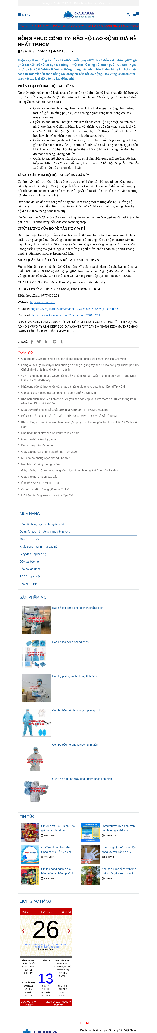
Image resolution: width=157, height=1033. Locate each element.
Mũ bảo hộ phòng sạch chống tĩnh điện (45, 458)
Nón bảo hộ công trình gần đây (40, 464)
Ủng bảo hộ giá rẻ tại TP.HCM (40, 482)
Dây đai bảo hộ (29, 561)
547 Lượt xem (63, 51)
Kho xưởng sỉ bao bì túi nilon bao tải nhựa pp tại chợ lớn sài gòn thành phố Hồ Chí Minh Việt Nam (79, 424)
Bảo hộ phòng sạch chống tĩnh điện (74, 676)
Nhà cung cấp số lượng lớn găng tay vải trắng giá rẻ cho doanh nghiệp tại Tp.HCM (73, 386)
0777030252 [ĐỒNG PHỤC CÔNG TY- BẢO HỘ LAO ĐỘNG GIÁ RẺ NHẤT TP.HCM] (62, 3)
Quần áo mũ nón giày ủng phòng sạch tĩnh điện (82, 778)
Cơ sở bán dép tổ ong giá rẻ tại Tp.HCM (46, 489)
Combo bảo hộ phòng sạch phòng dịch (76, 710)
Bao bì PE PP (28, 584)
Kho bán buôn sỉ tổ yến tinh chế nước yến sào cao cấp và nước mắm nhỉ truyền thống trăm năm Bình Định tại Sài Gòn (78, 401)
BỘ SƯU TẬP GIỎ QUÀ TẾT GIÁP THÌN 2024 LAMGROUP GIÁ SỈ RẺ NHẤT (69, 415)
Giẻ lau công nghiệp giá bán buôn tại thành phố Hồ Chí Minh (59, 392)
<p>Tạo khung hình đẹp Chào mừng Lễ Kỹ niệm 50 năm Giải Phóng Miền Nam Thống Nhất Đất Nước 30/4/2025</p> (78, 378)
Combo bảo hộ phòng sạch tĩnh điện (75, 744)
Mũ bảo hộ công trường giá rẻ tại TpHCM (47, 495)
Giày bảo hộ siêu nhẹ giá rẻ (38, 439)
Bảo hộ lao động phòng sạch (70, 642)
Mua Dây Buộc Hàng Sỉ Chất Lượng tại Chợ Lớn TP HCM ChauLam (64, 409)
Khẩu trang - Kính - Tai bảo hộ (38, 546)
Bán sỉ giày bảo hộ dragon (37, 445)
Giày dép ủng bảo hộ (33, 554)
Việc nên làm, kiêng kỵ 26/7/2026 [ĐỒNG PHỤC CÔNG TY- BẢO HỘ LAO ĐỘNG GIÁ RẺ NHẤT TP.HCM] (58, 1003)
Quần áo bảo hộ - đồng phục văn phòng (45, 531)
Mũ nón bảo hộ (29, 539)
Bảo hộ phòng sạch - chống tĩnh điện (43, 524)
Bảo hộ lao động (30, 568)
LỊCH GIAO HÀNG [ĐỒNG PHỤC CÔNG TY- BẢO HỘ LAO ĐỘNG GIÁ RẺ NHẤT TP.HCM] (35, 901)
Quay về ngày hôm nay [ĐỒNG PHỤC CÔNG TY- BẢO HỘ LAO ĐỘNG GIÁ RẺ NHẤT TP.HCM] (29, 1003)
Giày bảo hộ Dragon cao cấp (39, 476)
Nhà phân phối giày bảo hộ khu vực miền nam (50, 432)
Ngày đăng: (26, 51)
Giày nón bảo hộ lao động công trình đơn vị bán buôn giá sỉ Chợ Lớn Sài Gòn (70, 470)
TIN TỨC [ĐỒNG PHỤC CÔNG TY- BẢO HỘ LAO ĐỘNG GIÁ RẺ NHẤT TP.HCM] (43, 26)
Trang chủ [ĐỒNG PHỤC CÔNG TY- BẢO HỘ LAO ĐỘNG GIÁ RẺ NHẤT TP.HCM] (26, 26)
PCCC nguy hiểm (31, 576)
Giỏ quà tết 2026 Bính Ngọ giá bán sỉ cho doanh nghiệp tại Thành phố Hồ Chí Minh (73, 358)
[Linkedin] (46, 342)
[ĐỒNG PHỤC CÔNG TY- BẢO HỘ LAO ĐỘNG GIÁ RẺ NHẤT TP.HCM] (78, 14)
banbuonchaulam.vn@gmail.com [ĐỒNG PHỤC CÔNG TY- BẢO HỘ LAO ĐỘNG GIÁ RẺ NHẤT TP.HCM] (94, 3)
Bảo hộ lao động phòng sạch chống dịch (77, 607)
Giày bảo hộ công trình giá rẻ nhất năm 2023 (49, 451)
